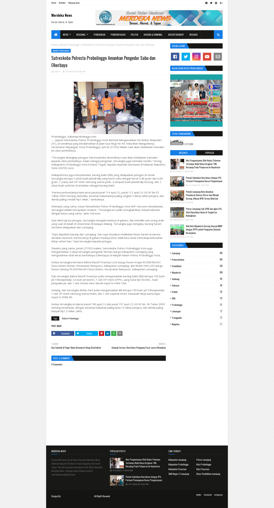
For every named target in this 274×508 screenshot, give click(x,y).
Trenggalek (197, 317)
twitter (198, 494)
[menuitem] (55, 34)
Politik (197, 292)
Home (53, 2)
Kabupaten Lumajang (177, 459)
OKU (197, 298)
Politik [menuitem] (134, 34)
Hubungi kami (74, 2)
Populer (209, 152)
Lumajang (197, 253)
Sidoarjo (197, 285)
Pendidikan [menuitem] (99, 34)
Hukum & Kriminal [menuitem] (153, 34)
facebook (208, 494)
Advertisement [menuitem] (176, 34)
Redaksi (62, 2)
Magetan (197, 324)
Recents (183, 152)
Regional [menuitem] (81, 34)
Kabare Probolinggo (70, 44)
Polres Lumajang (203, 459)
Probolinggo (197, 305)
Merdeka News (61, 15)
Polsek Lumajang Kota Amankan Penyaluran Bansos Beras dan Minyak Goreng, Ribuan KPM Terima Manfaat (202, 195)
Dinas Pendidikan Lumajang (208, 474)
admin (57, 71)
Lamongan (197, 311)
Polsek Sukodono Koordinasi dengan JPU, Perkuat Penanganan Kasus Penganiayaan (204, 179)
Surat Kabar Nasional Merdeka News (77, 496)
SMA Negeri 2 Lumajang (178, 474)
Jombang (197, 279)
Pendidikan (197, 266)
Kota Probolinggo (203, 464)
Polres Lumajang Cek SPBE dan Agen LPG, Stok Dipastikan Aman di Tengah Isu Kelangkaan (204, 212)
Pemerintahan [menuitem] (118, 34)
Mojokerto (197, 272)
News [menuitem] (65, 34)
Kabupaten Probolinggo (178, 464)
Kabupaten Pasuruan (177, 469)
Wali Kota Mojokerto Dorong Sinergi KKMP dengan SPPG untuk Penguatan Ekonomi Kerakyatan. (204, 229)
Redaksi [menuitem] (193, 34)
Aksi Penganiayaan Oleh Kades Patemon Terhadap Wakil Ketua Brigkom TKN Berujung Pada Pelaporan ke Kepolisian (203, 164)
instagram (218, 494)
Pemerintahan (197, 259)
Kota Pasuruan (202, 469)
